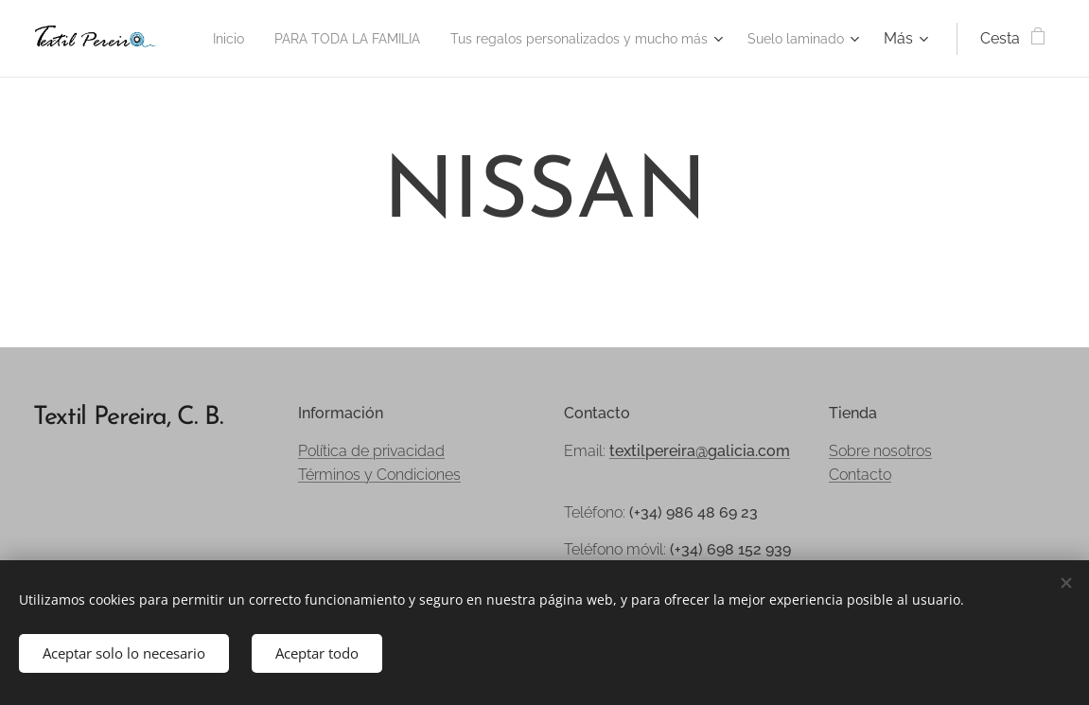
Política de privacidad (371, 451)
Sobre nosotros (880, 451)
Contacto (860, 475)
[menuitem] (309, 38)
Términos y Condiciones (379, 475)
